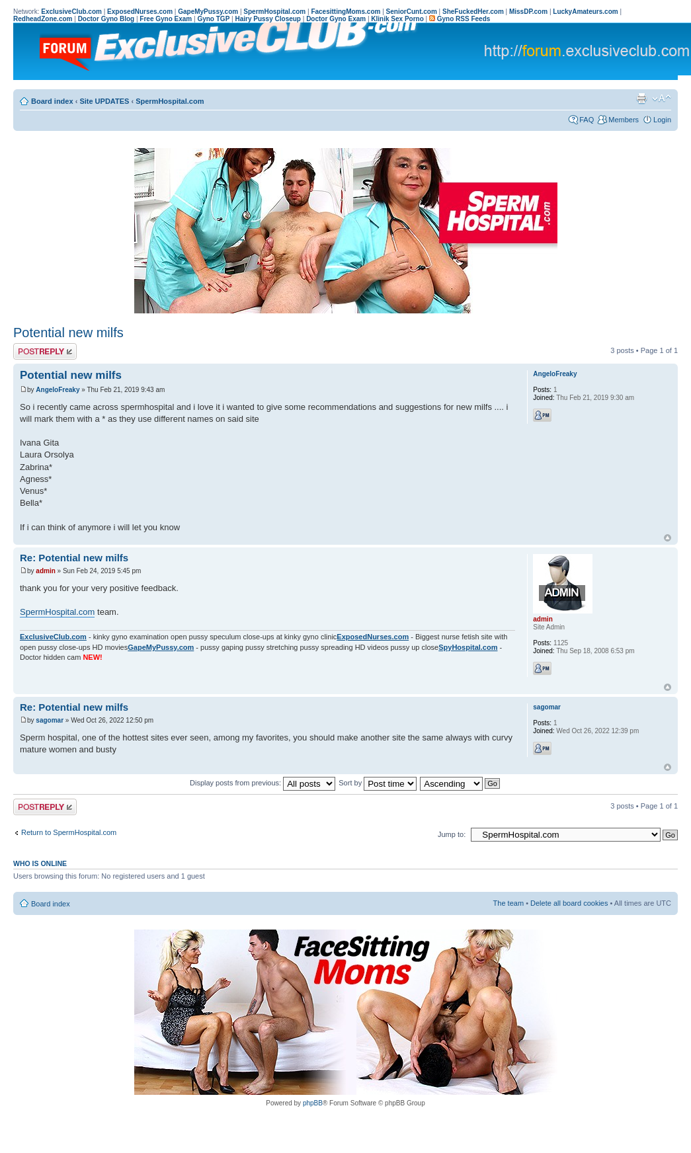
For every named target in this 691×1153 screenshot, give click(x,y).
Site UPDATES (104, 101)
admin (45, 571)
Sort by (378, 783)
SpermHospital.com (170, 101)
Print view (641, 98)
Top (667, 537)
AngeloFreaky (57, 389)
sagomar (49, 720)
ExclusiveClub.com (53, 637)
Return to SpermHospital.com (68, 832)
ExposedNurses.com (373, 637)
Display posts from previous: (262, 783)
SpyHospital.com (467, 647)
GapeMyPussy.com (161, 647)
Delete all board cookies (569, 903)
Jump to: (452, 834)
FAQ (586, 120)
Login (662, 120)
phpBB (313, 1103)
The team (508, 903)
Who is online (40, 863)
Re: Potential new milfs (74, 557)
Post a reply (45, 351)
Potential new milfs (68, 332)
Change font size (661, 98)
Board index (52, 101)
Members (623, 120)
